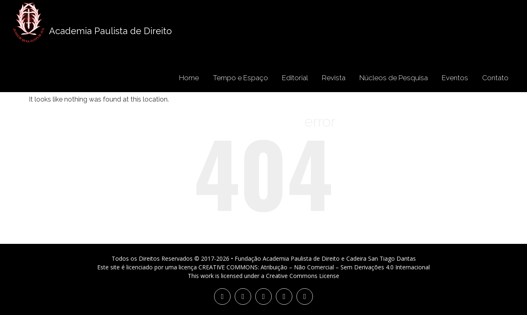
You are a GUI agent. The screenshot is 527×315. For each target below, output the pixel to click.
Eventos (455, 78)
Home (189, 78)
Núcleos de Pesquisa (393, 78)
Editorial (295, 78)
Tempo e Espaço (240, 78)
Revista (333, 78)
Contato (495, 78)
